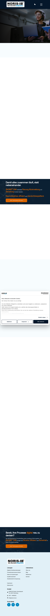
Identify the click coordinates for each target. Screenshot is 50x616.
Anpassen (25, 321)
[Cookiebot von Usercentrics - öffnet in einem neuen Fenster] (42, 293)
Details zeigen (42, 317)
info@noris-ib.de (12, 598)
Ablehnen (9, 321)
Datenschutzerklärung (18, 313)
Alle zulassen (40, 321)
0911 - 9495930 (12, 595)
